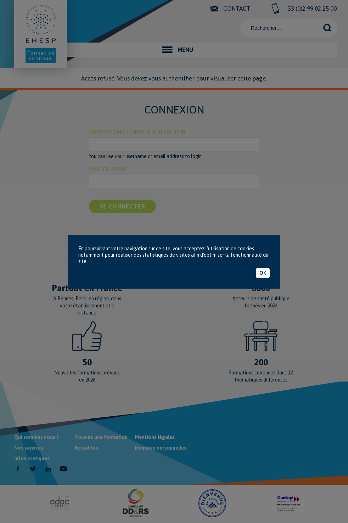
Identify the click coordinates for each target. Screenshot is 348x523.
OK (262, 273)
